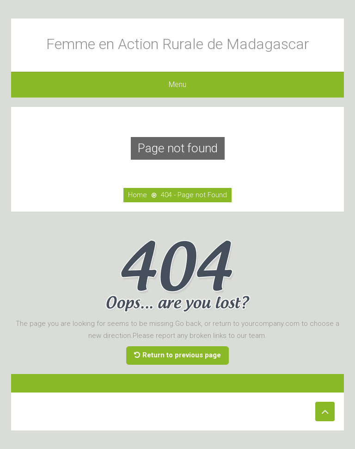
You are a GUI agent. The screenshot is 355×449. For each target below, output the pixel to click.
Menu (177, 84)
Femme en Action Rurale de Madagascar (177, 44)
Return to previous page (177, 355)
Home (137, 195)
